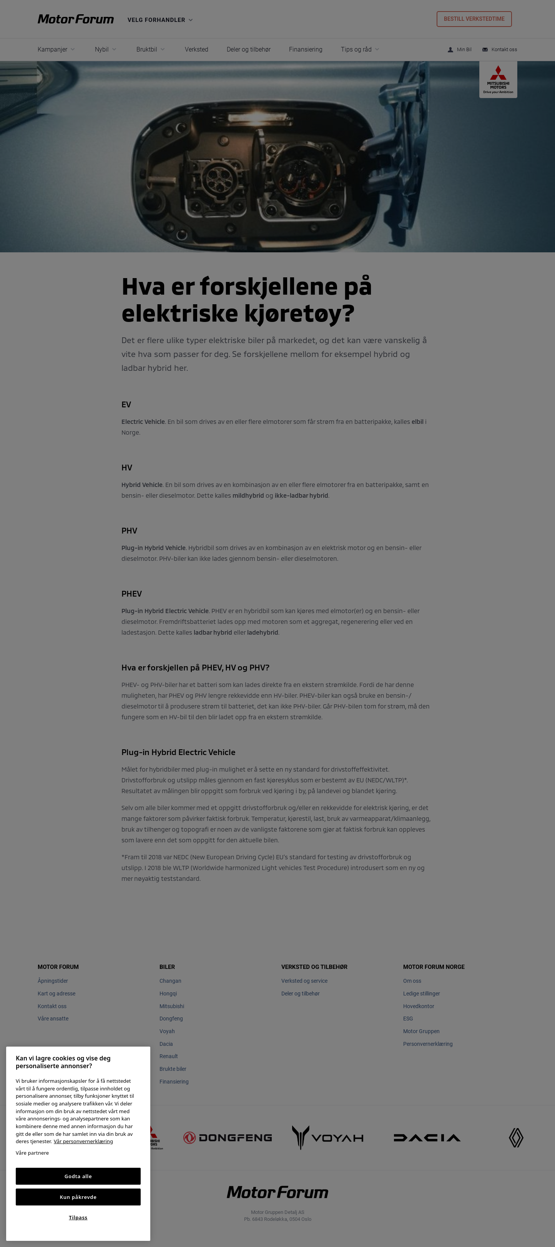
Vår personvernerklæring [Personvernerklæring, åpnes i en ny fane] (83, 1141)
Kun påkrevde (78, 1197)
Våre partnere (32, 1152)
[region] (78, 1144)
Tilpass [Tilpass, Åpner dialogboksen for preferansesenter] (78, 1217)
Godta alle (78, 1176)
